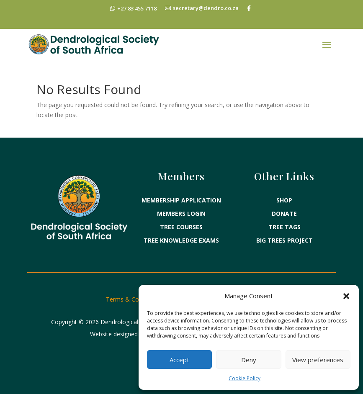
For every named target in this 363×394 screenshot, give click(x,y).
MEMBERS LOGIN (181, 213)
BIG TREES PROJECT (284, 240)
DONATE (284, 213)
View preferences (317, 360)
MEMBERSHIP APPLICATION (181, 200)
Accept (179, 360)
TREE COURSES (181, 227)
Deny (248, 360)
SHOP (284, 200)
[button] (346, 296)
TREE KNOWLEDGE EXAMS (181, 240)
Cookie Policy (244, 378)
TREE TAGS (284, 227)
